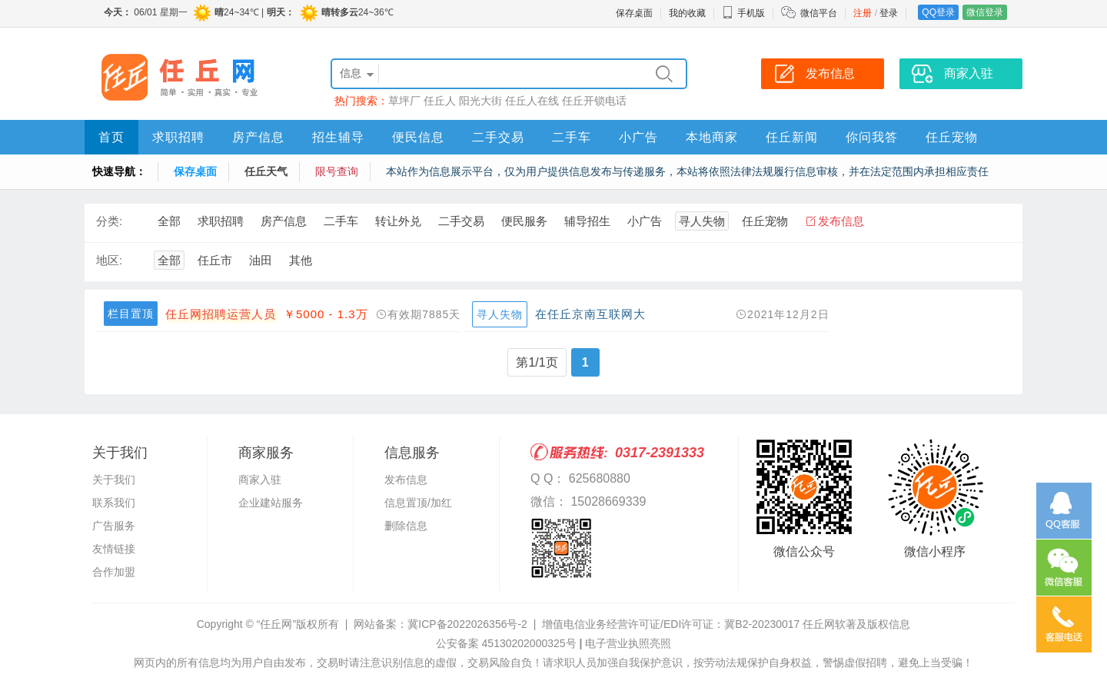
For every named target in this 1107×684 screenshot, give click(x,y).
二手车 (571, 137)
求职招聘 (178, 137)
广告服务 (113, 526)
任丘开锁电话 (594, 101)
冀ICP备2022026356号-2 (467, 624)
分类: (109, 220)
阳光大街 (480, 101)
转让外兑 (398, 220)
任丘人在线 (532, 101)
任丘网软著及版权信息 (856, 624)
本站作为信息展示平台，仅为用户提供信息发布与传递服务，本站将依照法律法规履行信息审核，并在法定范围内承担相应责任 (687, 171)
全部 (169, 220)
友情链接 (113, 549)
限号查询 (336, 171)
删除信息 (405, 526)
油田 (260, 260)
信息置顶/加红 (418, 502)
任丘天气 (266, 171)
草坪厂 (404, 101)
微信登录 (984, 12)
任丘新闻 (792, 137)
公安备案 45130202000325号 (506, 643)
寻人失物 (702, 220)
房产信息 (258, 137)
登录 (888, 13)
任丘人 (440, 101)
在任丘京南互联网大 (590, 313)
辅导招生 (587, 220)
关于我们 (113, 479)
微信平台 (818, 13)
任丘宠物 (952, 137)
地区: (109, 260)
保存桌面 (634, 13)
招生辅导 (338, 137)
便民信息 (418, 137)
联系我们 (113, 502)
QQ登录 (938, 12)
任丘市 (215, 260)
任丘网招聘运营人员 (220, 313)
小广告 (638, 137)
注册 (862, 13)
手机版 (743, 13)
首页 (111, 137)
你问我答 (872, 137)
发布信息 (841, 220)
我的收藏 (687, 13)
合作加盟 (113, 572)
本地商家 (712, 137)
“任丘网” (276, 624)
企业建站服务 (270, 502)
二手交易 (498, 137)
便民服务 (524, 220)
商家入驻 (259, 479)
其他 (300, 260)
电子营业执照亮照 (628, 643)
